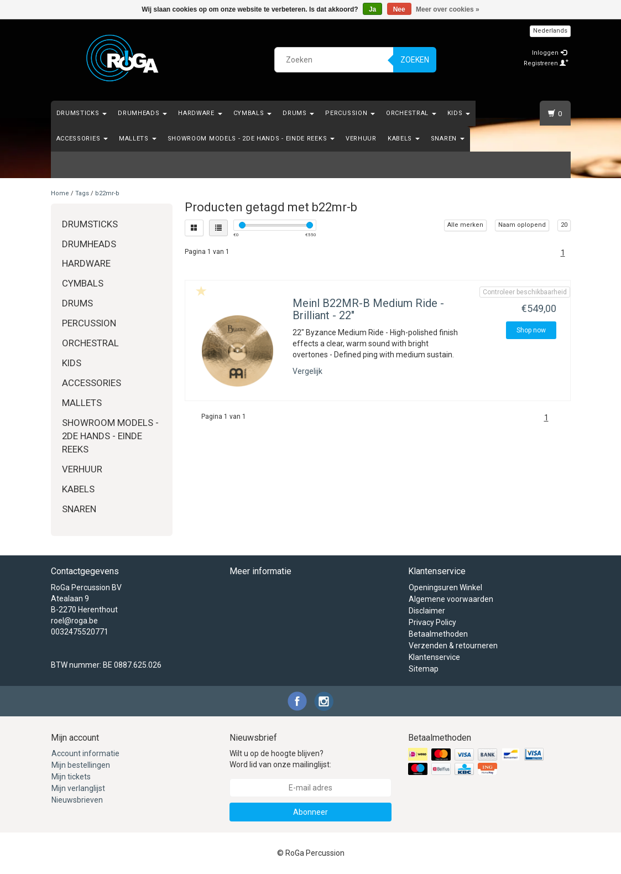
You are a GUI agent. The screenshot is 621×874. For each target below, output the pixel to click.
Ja (372, 9)
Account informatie (85, 753)
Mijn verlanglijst (78, 788)
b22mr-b (107, 193)
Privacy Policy (432, 622)
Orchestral (411, 113)
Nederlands (550, 30)
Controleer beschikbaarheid (525, 292)
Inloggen (549, 52)
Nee (399, 9)
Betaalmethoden (438, 634)
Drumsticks (81, 113)
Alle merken (465, 224)
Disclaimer (427, 610)
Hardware (200, 113)
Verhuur (361, 138)
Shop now (531, 330)
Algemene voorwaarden (451, 599)
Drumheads (142, 113)
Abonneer (310, 812)
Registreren (546, 63)
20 (564, 224)
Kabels (404, 138)
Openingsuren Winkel (445, 587)
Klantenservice (434, 657)
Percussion (350, 113)
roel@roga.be (74, 620)
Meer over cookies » (447, 9)
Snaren (448, 138)
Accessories (82, 138)
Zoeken (414, 59)
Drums (298, 113)
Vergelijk (307, 371)
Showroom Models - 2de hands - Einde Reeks (251, 138)
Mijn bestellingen (80, 765)
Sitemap (424, 668)
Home (60, 193)
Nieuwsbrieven (77, 799)
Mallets (137, 138)
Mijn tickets (71, 776)
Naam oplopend (522, 224)
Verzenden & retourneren (453, 645)
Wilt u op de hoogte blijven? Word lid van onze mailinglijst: (280, 759)
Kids (459, 113)
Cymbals (252, 113)
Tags (82, 193)
